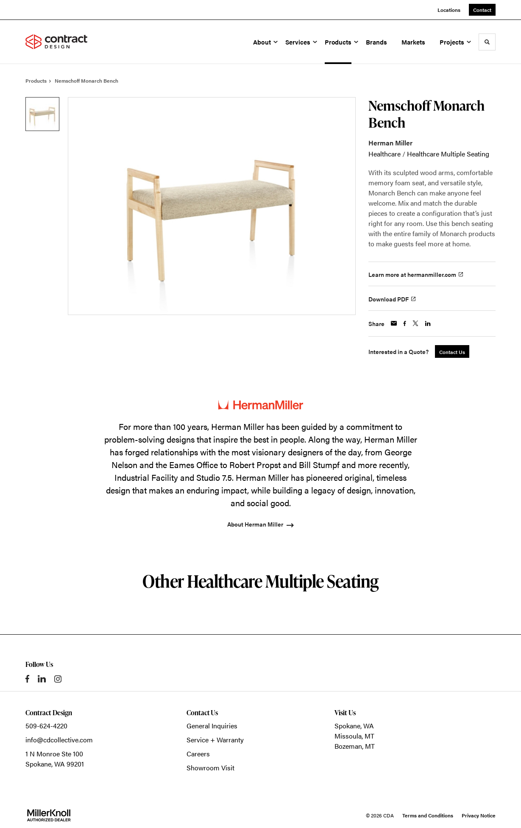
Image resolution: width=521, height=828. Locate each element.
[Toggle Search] (487, 41)
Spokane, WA (354, 725)
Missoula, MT (354, 736)
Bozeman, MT (354, 746)
